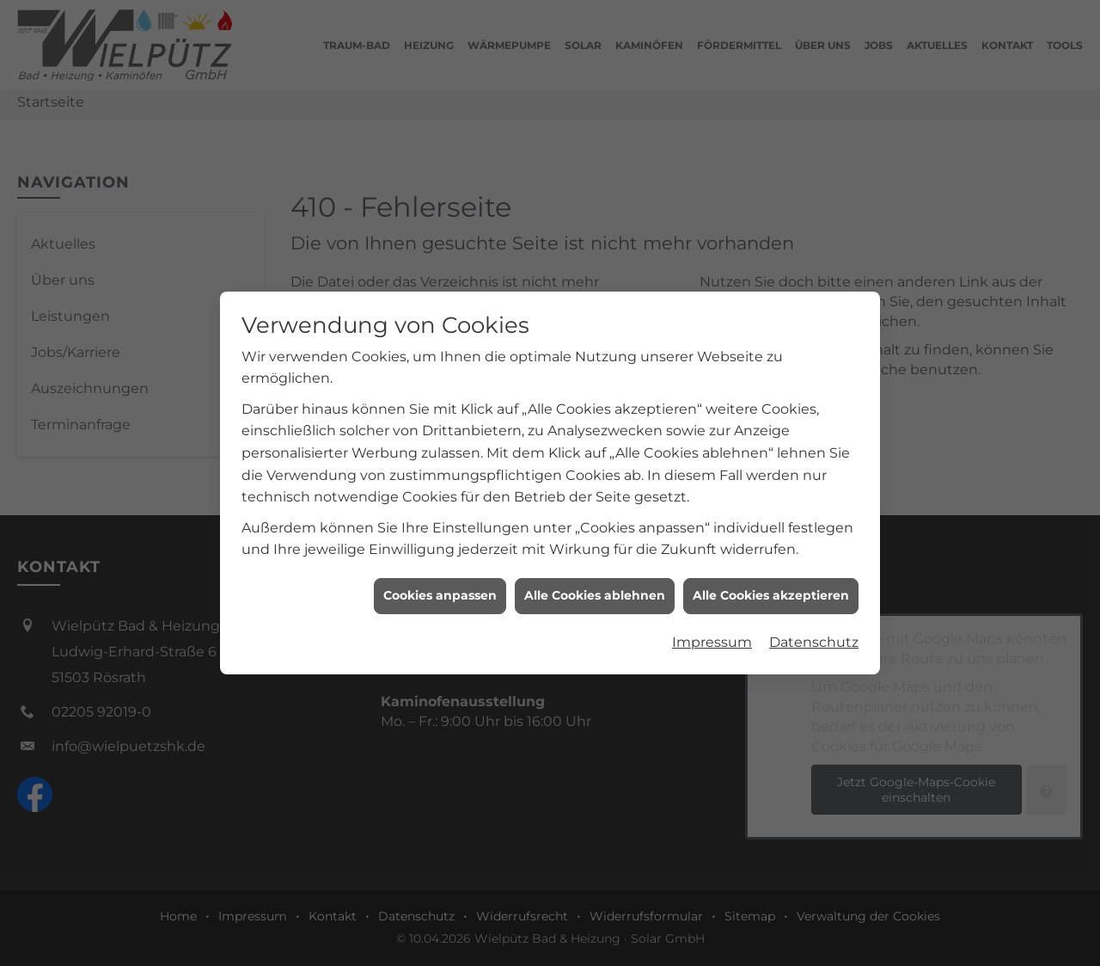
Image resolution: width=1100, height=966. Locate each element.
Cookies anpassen (440, 588)
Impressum (712, 635)
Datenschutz (814, 635)
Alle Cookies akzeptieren (771, 588)
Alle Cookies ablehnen (594, 588)
